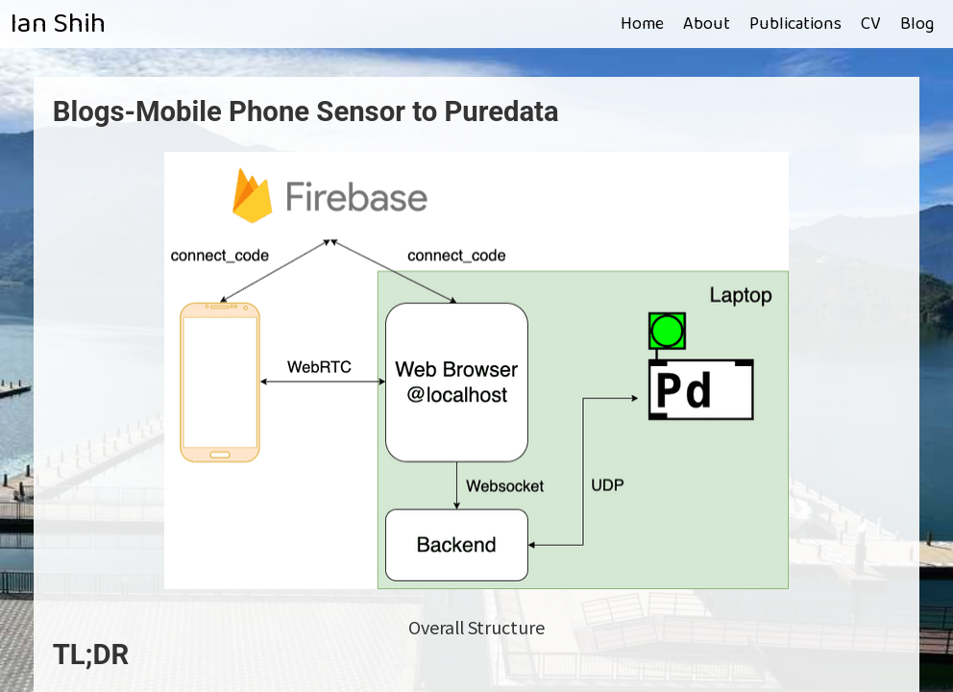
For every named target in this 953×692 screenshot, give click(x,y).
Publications (795, 24)
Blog (917, 24)
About (706, 24)
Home (642, 24)
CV (871, 24)
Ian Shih (58, 24)
